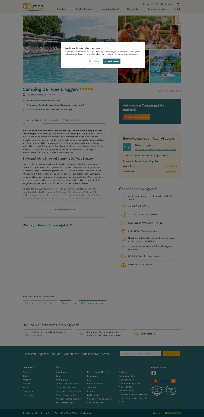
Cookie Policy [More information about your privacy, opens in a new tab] (133, 54)
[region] (103, 55)
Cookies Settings (92, 61)
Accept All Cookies (112, 61)
